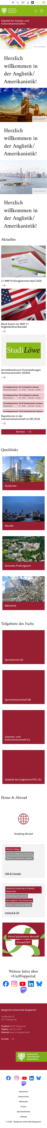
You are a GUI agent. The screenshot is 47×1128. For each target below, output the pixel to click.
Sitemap (23, 1116)
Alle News (21, 431)
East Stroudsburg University (19, 853)
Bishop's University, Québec (19, 858)
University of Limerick (16, 896)
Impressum (23, 1091)
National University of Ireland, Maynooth (20, 890)
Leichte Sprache (33, 2)
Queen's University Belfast (18, 905)
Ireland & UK (12, 913)
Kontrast (13, 2)
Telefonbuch (18, 2)
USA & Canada (13, 873)
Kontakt (5, 1039)
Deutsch (39, 2)
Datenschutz (23, 1096)
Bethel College (13, 849)
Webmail (23, 2)
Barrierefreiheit (23, 1111)
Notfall (28, 2)
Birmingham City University (19, 900)
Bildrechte (23, 1101)
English (44, 2)
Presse (23, 1106)
